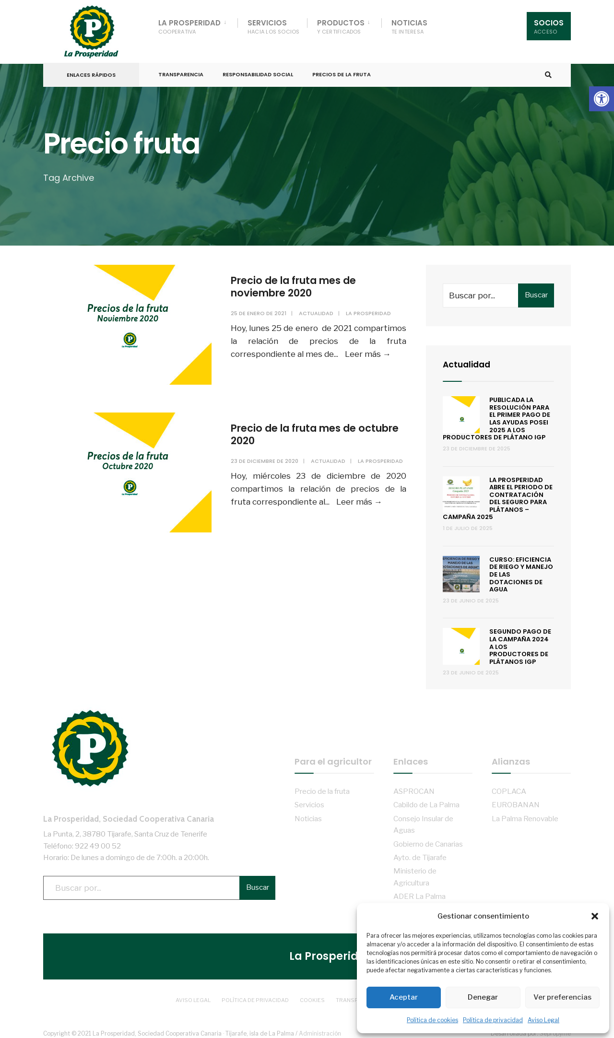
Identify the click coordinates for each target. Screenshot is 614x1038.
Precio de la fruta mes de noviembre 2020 (299, 281)
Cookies (312, 994)
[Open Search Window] (547, 71)
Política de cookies (432, 1020)
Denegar (483, 997)
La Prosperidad (189, 26)
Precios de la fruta (341, 71)
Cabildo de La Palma (426, 800)
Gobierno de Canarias (428, 839)
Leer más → (367, 349)
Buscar (536, 290)
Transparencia (180, 71)
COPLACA (509, 786)
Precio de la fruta (322, 786)
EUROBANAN (516, 800)
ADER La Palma (419, 891)
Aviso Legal (543, 1020)
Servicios (274, 26)
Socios (549, 26)
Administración (320, 1028)
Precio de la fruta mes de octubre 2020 (299, 430)
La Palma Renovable (525, 813)
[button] (601, 98)
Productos (341, 26)
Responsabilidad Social (258, 71)
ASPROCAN (414, 786)
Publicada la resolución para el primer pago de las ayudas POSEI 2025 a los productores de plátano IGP (496, 414)
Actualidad (315, 309)
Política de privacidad (493, 1020)
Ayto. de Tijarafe (420, 852)
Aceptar (404, 997)
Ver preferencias (562, 997)
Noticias (409, 26)
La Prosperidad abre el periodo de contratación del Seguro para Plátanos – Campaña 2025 (498, 494)
